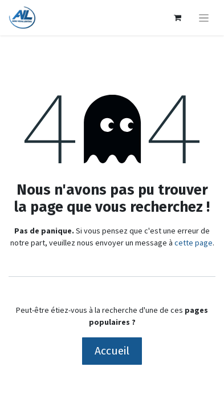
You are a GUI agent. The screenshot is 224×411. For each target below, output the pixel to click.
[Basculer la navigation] (203, 18)
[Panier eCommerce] (177, 17)
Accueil (112, 350)
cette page (193, 242)
